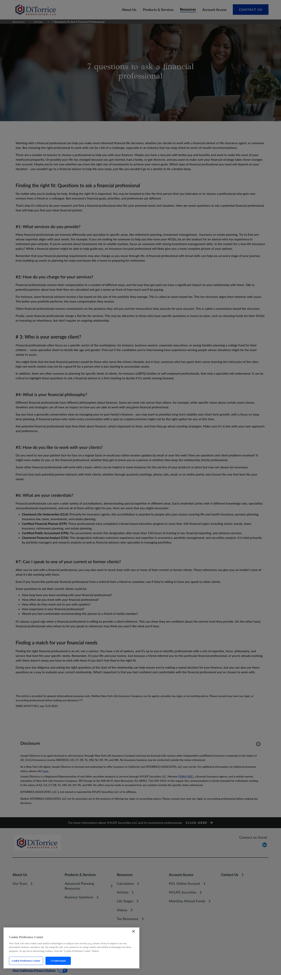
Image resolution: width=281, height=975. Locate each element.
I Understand (58, 960)
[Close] (133, 931)
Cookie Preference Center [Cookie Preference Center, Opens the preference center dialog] (26, 960)
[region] (71, 948)
